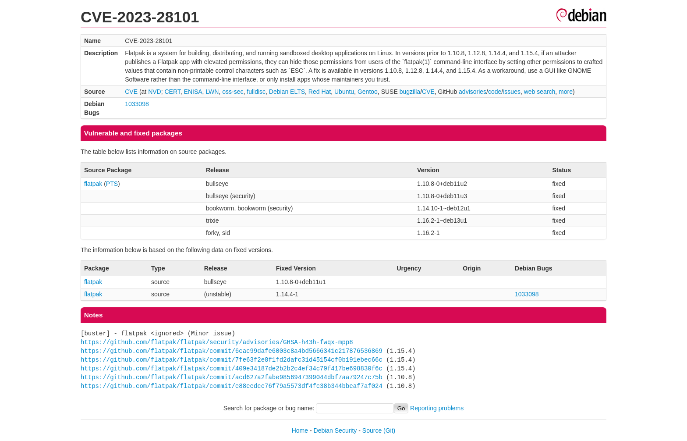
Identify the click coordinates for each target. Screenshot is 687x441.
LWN (212, 91)
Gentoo (368, 91)
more (566, 91)
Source (372, 430)
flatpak (93, 183)
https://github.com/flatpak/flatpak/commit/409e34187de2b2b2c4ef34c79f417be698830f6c (231, 368)
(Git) (389, 430)
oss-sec (232, 91)
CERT (172, 91)
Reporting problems (437, 408)
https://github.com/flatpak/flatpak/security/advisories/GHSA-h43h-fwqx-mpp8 (217, 342)
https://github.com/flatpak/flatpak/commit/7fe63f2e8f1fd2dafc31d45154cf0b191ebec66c (231, 360)
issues (512, 91)
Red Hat (319, 91)
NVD (154, 91)
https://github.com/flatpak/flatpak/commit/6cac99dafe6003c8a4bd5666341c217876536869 (231, 351)
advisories (472, 91)
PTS (112, 183)
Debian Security (335, 430)
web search (540, 91)
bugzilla (410, 91)
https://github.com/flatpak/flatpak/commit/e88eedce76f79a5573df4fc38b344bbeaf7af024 (231, 386)
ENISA (193, 91)
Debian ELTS (287, 91)
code (494, 91)
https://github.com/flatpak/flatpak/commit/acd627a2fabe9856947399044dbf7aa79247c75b (231, 377)
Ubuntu (344, 91)
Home (300, 430)
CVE (131, 91)
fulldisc (256, 91)
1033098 (137, 103)
